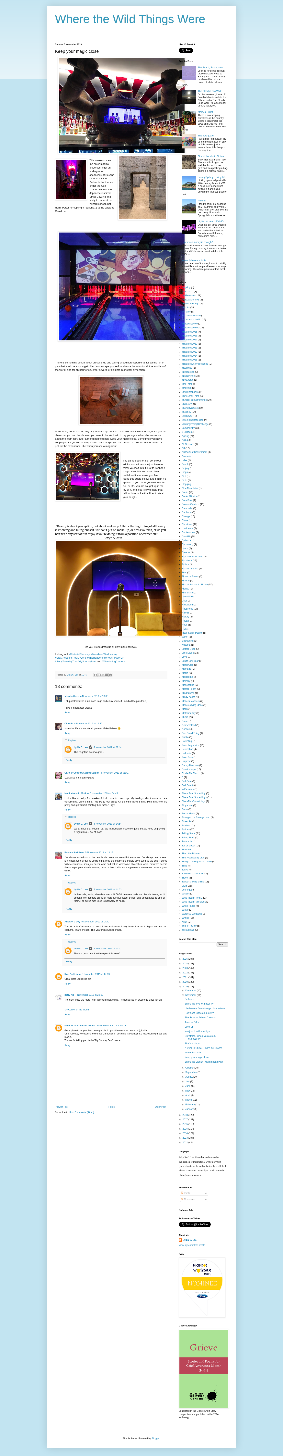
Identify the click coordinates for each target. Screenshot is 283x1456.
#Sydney (186, 412)
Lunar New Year (190, 661)
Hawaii (185, 612)
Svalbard (186, 825)
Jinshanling (188, 640)
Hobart (185, 620)
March (189, 1099)
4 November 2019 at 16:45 (88, 723)
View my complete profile (192, 1245)
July (187, 1081)
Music (185, 717)
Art (183, 448)
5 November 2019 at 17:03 (96, 974)
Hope (184, 624)
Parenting (187, 741)
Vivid (184, 885)
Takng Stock (188, 837)
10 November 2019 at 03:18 (111, 1025)
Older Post (160, 1107)
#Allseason (187, 291)
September (191, 1072)
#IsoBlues (187, 367)
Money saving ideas (192, 705)
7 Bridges (187, 432)
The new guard (206, 135)
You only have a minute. (194, 260)
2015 (185, 1128)
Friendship (187, 592)
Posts (185, 1193)
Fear (184, 572)
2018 (185, 1115)
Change (186, 516)
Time (184, 865)
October (189, 1067)
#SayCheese (62, 657)
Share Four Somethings (194, 797)
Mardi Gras (187, 665)
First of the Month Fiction (211, 156)
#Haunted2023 (189, 351)
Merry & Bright (205, 112)
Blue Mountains (190, 488)
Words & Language (192, 913)
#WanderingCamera (113, 661)
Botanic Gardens (190, 504)
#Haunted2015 (189, 331)
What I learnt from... (192, 897)
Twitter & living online (193, 881)
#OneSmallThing (190, 396)
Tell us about (188, 845)
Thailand (186, 849)
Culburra (186, 540)
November (191, 995)
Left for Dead (188, 649)
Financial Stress (190, 576)
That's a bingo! (192, 1043)
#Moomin (186, 387)
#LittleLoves (188, 372)
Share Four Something (194, 793)
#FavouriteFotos (190, 327)
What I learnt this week (194, 901)
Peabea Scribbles (74, 852)
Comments (188, 1199)
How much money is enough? (197, 242)
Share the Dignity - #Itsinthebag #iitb (204, 1061)
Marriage (186, 668)
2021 (185, 977)
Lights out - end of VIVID (211, 221)
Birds (184, 480)
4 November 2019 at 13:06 (94, 696)
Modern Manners (191, 701)
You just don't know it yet (197, 1031)
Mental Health (189, 689)
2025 (185, 958)
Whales (186, 893)
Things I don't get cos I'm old (197, 861)
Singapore (187, 805)
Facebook (187, 560)
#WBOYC (187, 416)
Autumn (202, 200)
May (187, 1090)
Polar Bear (187, 757)
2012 (185, 1142)
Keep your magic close (197, 1057)
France (185, 588)
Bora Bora (187, 500)
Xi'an (184, 921)
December (191, 990)
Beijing (185, 468)
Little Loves (188, 653)
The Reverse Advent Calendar (200, 1017)
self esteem (188, 789)
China (185, 520)
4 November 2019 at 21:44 (107, 747)
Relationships (189, 769)
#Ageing (186, 287)
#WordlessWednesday (104, 654)
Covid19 (186, 536)
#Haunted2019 (189, 343)
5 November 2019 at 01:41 (115, 772)
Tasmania (187, 841)
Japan (185, 636)
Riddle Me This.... (191, 773)
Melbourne (187, 677)
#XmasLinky (188, 428)
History (185, 616)
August (189, 1076)
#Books (186, 307)
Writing (185, 918)
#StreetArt (187, 404)
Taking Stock (188, 833)
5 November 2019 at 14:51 (107, 948)
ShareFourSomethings (193, 801)
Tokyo (185, 869)
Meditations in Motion (76, 793)
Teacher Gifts (192, 1022)
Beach (185, 464)
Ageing (185, 436)
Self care (189, 999)
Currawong (187, 544)
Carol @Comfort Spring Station (81, 772)
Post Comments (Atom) (81, 1112)
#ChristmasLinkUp (191, 319)
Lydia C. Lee (81, 747)
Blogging (186, 484)
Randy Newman (190, 765)
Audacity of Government (194, 452)
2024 (185, 963)
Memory (186, 681)
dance (185, 548)
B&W (184, 460)
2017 (185, 1119)
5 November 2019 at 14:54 (107, 823)
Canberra (187, 512)
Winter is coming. (194, 1052)
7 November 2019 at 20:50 (89, 995)
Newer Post (62, 1107)
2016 (185, 1124)
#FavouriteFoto (190, 323)
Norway (186, 729)
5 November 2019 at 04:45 (104, 793)
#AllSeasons (188, 295)
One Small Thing (190, 733)
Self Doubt (187, 785)
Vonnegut (187, 889)
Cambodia (187, 508)
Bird (184, 476)
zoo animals (188, 930)
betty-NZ (69, 995)
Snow (185, 809)
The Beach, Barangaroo (210, 67)
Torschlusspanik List (192, 873)
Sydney (186, 829)
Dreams (186, 552)
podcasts (186, 753)
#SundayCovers (190, 408)
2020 (185, 982)
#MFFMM (187, 384)
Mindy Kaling (188, 697)
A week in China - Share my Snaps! (203, 1048)
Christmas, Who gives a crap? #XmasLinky (200, 1037)
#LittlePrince (188, 375)
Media (185, 673)
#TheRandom (95, 657)
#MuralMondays (190, 392)
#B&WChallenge (190, 303)
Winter (185, 909)
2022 (185, 972)
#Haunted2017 (189, 339)
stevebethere (71, 696)
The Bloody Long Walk (209, 91)
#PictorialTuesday (79, 654)
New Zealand (189, 725)
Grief (184, 600)
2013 (185, 1137)
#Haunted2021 (189, 347)
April (188, 1095)
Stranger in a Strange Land (196, 817)
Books (185, 492)
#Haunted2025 (189, 359)
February (190, 1104)
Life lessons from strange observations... (206, 1008)
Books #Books (189, 496)
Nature (185, 721)
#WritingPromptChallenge (195, 424)
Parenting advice (190, 745)
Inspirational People (192, 632)
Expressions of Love (192, 556)
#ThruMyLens (78, 657)
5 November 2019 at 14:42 (95, 921)
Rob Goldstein (72, 974)
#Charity (186, 311)
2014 (185, 1133)
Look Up (189, 1026)
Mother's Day (189, 713)
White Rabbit (188, 906)
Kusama (186, 644)
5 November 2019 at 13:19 (99, 852)
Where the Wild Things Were (130, 19)
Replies (72, 740)
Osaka (185, 737)
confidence (187, 528)
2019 (185, 986)
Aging (185, 440)
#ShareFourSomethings (194, 400)
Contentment (188, 532)
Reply (67, 712)
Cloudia (68, 723)
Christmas (187, 524)
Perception (187, 749)
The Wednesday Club (193, 857)
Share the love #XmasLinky (199, 1003)
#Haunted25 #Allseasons (195, 363)
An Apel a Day (72, 921)
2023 (185, 968)
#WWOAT (120, 657)
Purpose (186, 761)
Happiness (187, 608)
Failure (185, 564)
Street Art (187, 821)
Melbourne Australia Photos (80, 1025)
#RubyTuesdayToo (65, 661)
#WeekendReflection (193, 420)
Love (184, 656)
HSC (184, 628)
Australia (186, 456)
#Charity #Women (191, 315)
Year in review (189, 925)
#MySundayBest (86, 661)
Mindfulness (188, 693)
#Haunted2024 (189, 355)
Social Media (188, 813)
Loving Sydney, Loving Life (212, 177)
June (188, 1086)
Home (111, 1107)
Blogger (156, 1438)
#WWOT (109, 657)
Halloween (187, 604)
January (189, 1109)
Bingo (185, 472)
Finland (185, 580)
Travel (185, 877)
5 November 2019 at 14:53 (107, 889)
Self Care (187, 781)
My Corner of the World (76, 1009)
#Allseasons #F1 (190, 299)
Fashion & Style (190, 568)
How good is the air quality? (199, 1013)
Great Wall (187, 596)
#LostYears (188, 379)
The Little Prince (190, 853)
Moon (185, 709)
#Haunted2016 (189, 335)
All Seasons (188, 444)
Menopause (188, 685)
